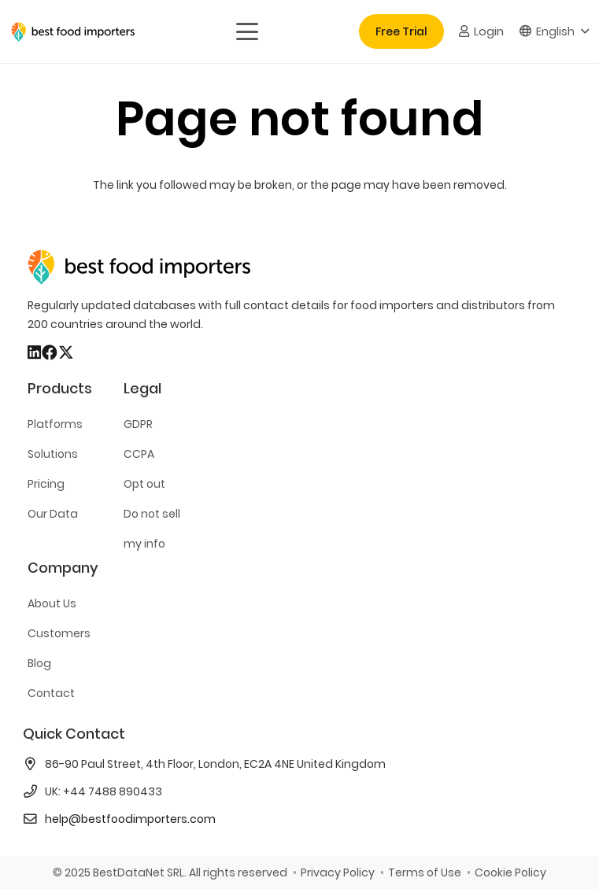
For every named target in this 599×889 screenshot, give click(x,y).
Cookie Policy (510, 872)
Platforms (55, 424)
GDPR (138, 424)
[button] (246, 31)
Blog (39, 663)
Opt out (144, 484)
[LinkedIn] (34, 352)
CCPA (139, 454)
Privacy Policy (338, 872)
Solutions (53, 454)
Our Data (53, 514)
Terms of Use (424, 872)
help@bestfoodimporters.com (130, 819)
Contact (51, 693)
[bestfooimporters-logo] (73, 32)
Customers (59, 633)
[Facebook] (49, 352)
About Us (52, 603)
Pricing (46, 484)
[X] (66, 352)
